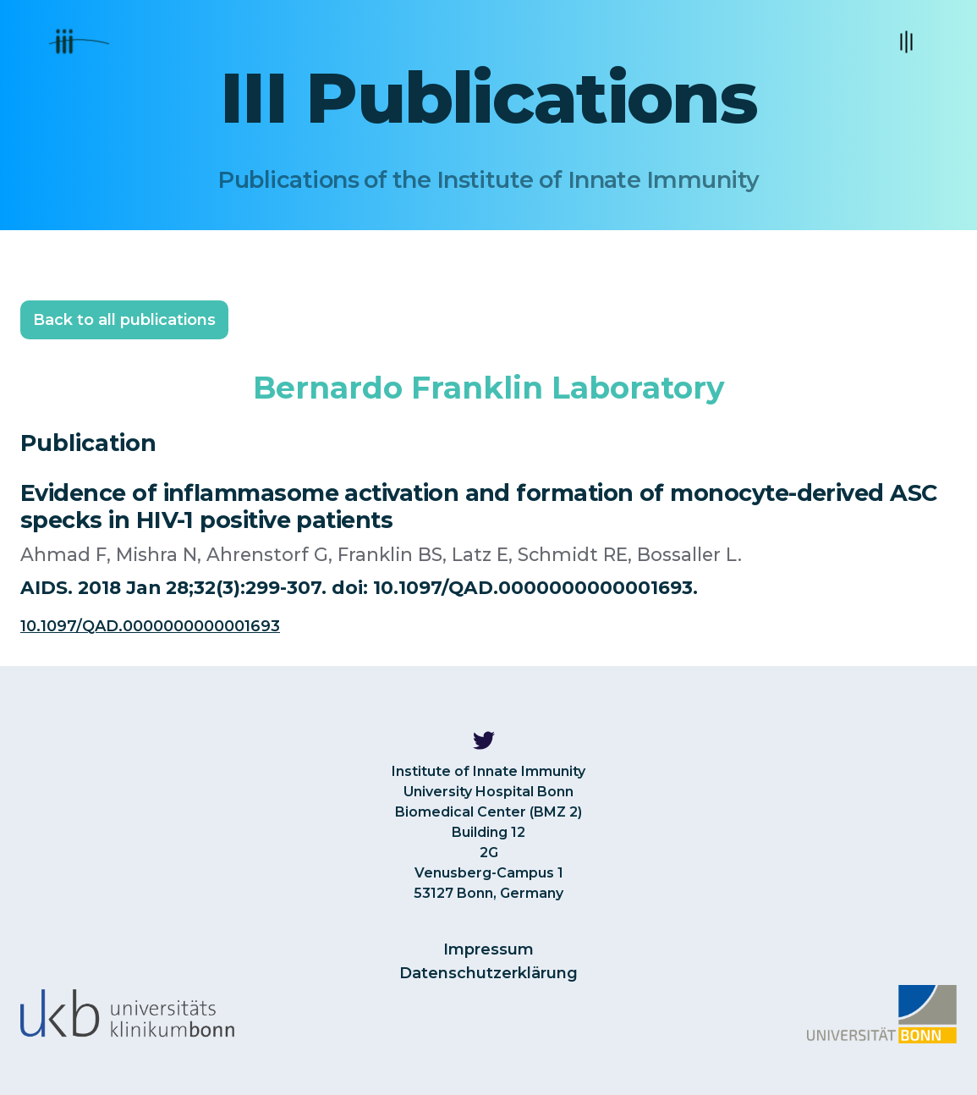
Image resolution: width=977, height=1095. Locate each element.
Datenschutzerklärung (488, 973)
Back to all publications (124, 320)
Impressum (488, 949)
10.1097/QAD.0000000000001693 (150, 626)
